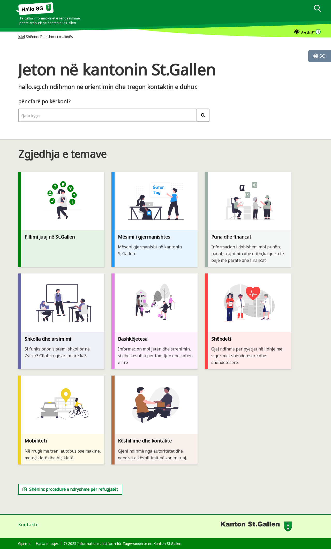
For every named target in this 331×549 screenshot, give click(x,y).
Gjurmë (24, 543)
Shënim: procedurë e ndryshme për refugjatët (70, 489)
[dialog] (215, 28)
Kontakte (28, 524)
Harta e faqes (47, 543)
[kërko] (317, 9)
